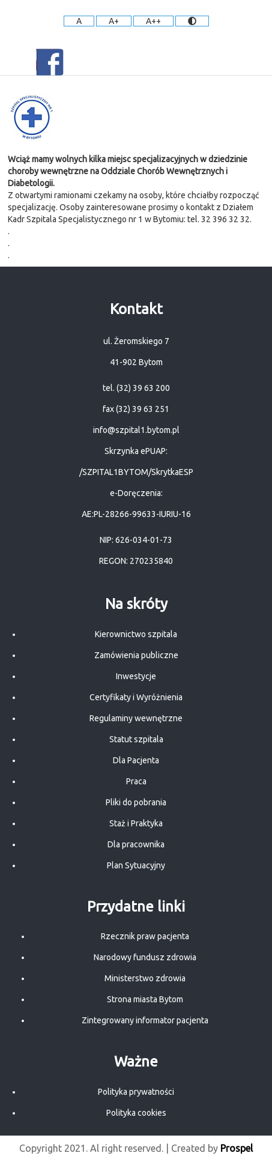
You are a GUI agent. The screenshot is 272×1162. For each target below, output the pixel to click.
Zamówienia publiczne (136, 655)
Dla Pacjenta (136, 760)
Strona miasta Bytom (145, 999)
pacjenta (192, 1020)
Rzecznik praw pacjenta (145, 936)
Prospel (236, 1148)
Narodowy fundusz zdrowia (145, 957)
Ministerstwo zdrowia (145, 978)
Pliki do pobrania (136, 802)
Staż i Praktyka (136, 823)
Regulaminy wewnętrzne (136, 718)
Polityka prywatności (136, 1092)
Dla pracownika (136, 844)
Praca (136, 781)
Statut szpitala (136, 739)
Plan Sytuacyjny (136, 865)
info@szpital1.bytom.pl (136, 430)
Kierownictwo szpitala (136, 634)
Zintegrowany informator (129, 1020)
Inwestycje (136, 676)
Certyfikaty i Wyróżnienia (136, 697)
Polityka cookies (136, 1113)
